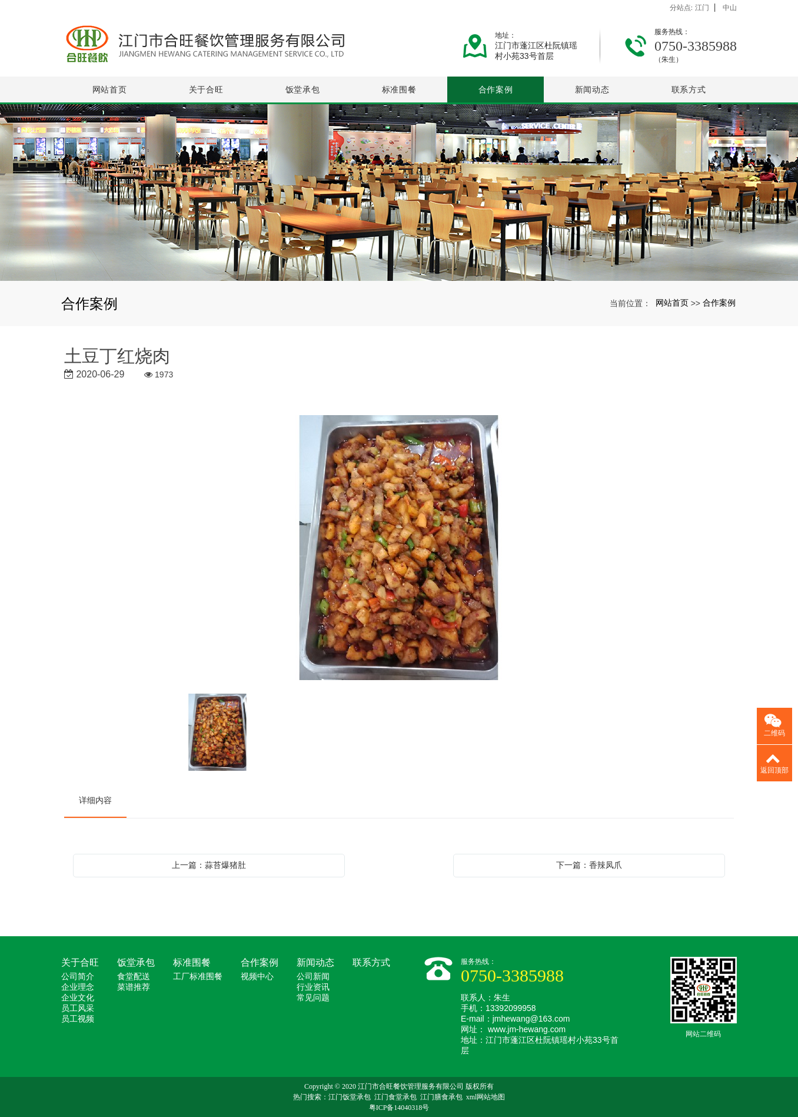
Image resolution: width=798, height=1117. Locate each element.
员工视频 (77, 1019)
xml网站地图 (486, 1097)
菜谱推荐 (133, 987)
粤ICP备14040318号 (399, 1107)
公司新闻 (313, 976)
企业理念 (77, 987)
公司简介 (77, 976)
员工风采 (77, 1008)
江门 (702, 8)
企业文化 (77, 997)
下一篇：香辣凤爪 (589, 865)
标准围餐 (399, 89)
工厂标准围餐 (197, 976)
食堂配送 (133, 976)
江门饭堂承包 (349, 1097)
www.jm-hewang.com (527, 1029)
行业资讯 (313, 987)
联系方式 (688, 89)
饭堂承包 (302, 89)
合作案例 (495, 89)
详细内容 (95, 800)
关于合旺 (206, 89)
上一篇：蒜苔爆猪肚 (209, 865)
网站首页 (109, 89)
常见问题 (313, 997)
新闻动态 (592, 89)
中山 (730, 8)
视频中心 (257, 976)
